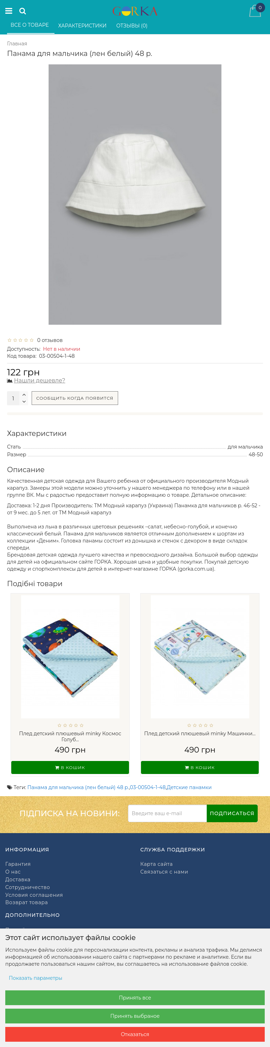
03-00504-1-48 (148, 787)
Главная (17, 43)
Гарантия (18, 864)
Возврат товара (26, 903)
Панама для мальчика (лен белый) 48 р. (78, 787)
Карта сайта (156, 864)
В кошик (70, 767)
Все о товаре (30, 25)
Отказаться (135, 1034)
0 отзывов (48, 340)
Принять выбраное (135, 1016)
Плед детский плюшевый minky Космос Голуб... (70, 736)
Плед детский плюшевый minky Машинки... (200, 733)
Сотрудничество (27, 887)
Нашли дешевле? (39, 380)
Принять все (135, 998)
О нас (13, 872)
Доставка (18, 880)
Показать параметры (35, 978)
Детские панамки (189, 787)
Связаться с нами (164, 872)
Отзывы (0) (132, 26)
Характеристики (83, 26)
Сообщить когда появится (75, 398)
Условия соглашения (34, 895)
